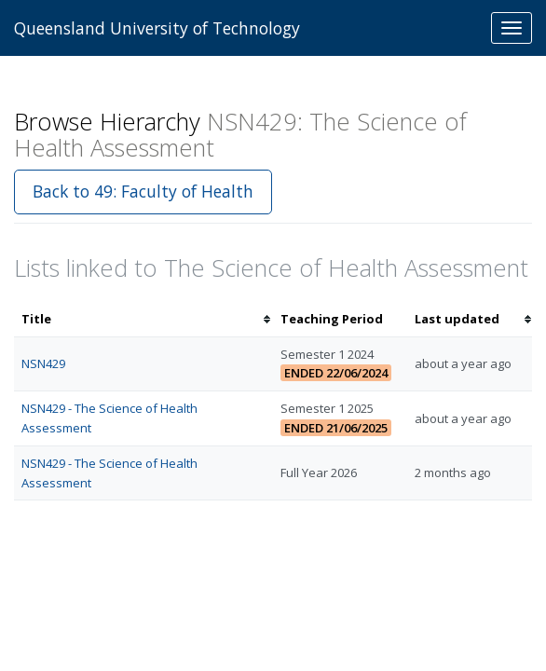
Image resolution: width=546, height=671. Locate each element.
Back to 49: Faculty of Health (143, 191)
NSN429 (43, 363)
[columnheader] (143, 319)
